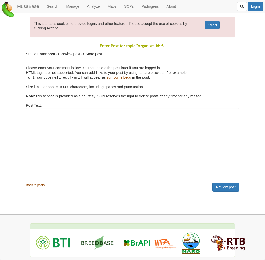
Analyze (93, 6)
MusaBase (28, 6)
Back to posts (35, 185)
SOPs (129, 6)
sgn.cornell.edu (119, 77)
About (171, 6)
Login (255, 6)
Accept (212, 25)
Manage (72, 6)
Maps (112, 6)
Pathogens (150, 6)
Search (52, 6)
